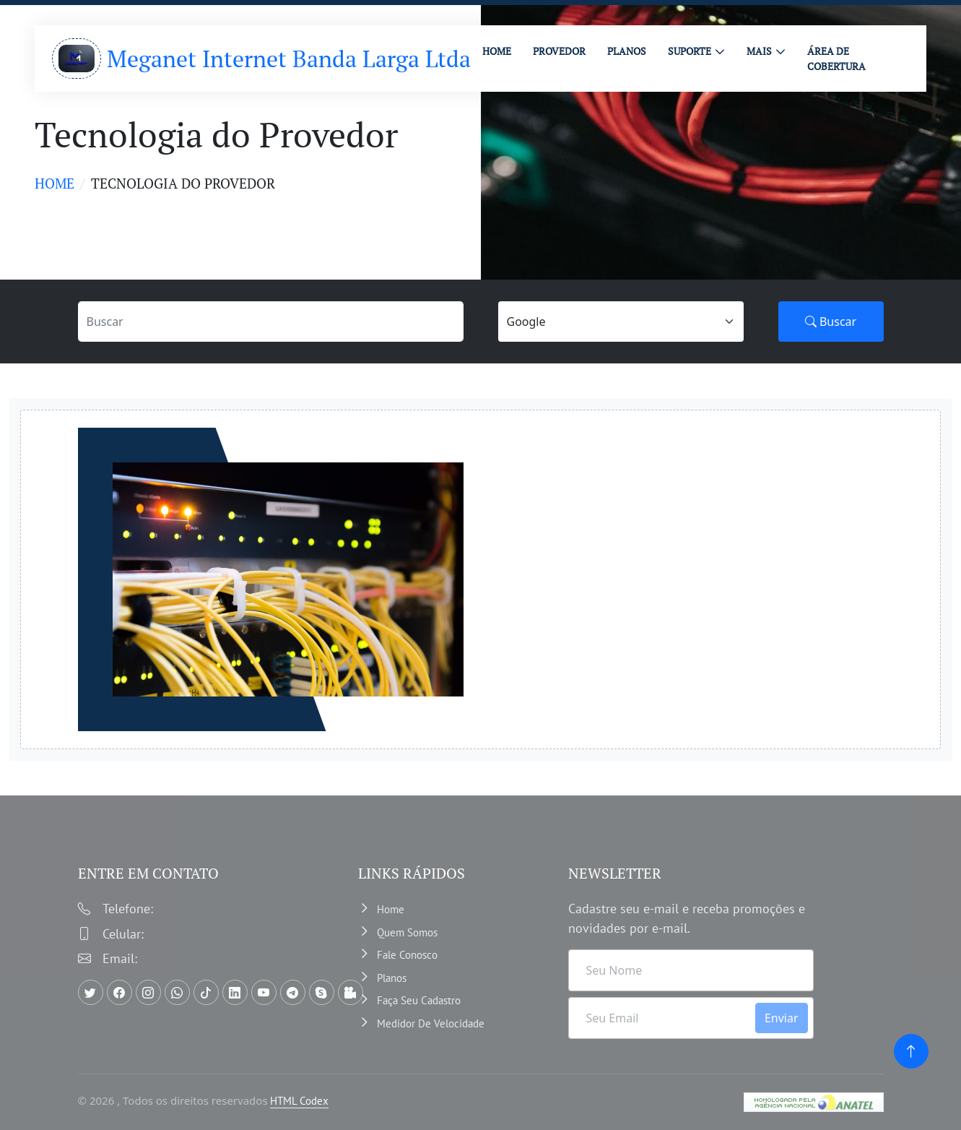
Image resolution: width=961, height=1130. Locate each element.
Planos (391, 978)
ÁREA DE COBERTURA (836, 58)
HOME (496, 51)
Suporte (689, 51)
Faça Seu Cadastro (419, 1000)
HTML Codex (299, 1101)
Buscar (830, 321)
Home (54, 183)
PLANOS (626, 51)
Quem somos (407, 932)
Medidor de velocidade (430, 1023)
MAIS (759, 51)
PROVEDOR (559, 51)
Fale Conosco (407, 955)
